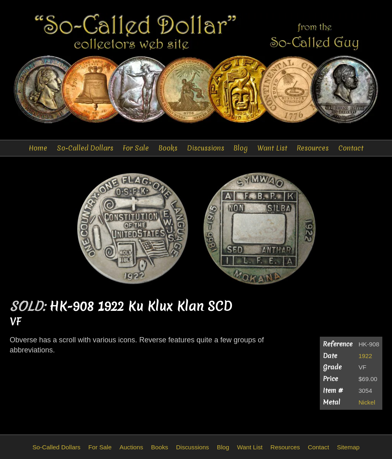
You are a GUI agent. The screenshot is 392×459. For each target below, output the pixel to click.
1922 (365, 355)
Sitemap (348, 447)
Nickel (367, 402)
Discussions (205, 148)
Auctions (131, 447)
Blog (241, 148)
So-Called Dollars (85, 148)
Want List (272, 148)
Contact (350, 148)
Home (38, 148)
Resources (312, 148)
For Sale (136, 148)
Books (167, 148)
